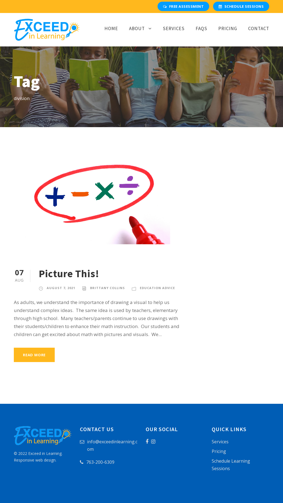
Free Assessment (183, 6)
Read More (34, 354)
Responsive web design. (35, 460)
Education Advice (157, 288)
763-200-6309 (100, 462)
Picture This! (69, 273)
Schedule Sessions (241, 6)
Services (174, 28)
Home (111, 28)
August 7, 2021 (61, 288)
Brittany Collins (107, 288)
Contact (258, 28)
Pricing (227, 28)
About (137, 28)
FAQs (201, 28)
